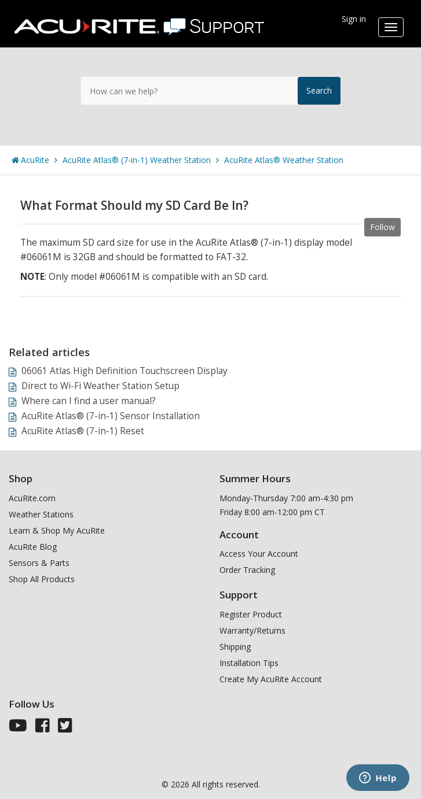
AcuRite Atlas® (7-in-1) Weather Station (137, 159)
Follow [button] (382, 226)
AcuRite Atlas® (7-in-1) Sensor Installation (110, 416)
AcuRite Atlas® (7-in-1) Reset (82, 431)
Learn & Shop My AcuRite (57, 530)
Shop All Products (42, 579)
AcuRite (35, 159)
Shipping (235, 646)
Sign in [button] (354, 18)
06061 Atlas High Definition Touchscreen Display (124, 371)
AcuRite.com (32, 498)
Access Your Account (258, 553)
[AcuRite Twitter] (65, 728)
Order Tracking (247, 569)
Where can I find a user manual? (88, 401)
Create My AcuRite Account (270, 679)
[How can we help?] (210, 90)
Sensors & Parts (39, 562)
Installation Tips (249, 662)
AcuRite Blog (33, 546)
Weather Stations (41, 514)
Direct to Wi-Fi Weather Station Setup (100, 386)
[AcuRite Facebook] (42, 728)
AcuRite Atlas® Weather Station (283, 159)
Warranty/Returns (252, 630)
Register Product (250, 614)
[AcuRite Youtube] (18, 728)
